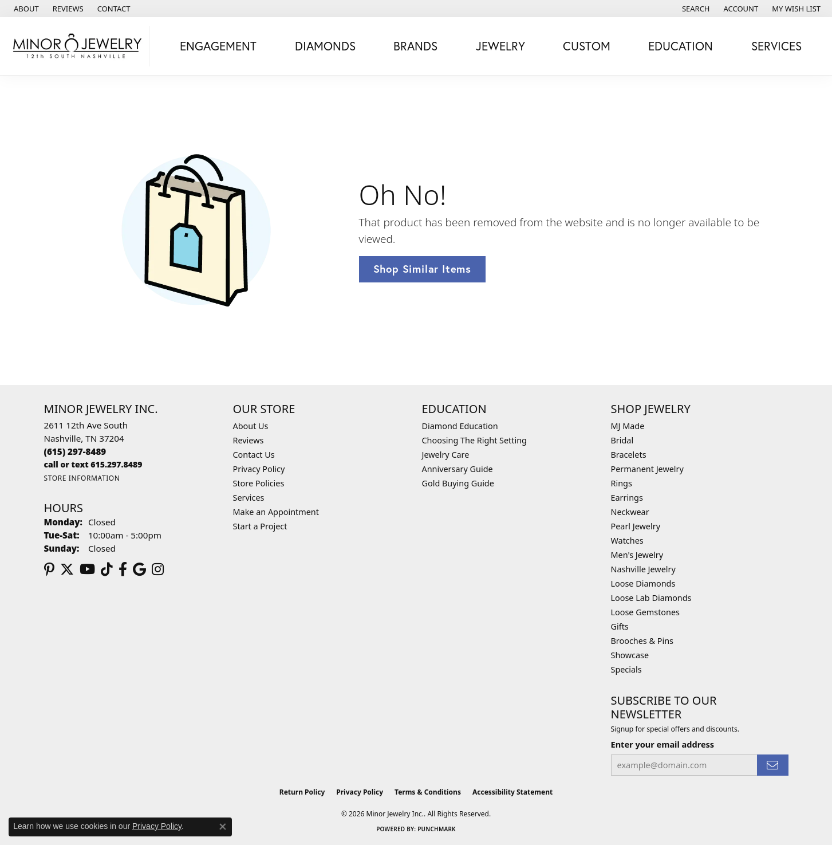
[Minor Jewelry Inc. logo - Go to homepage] (77, 46)
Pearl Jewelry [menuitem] (635, 526)
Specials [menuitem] (626, 669)
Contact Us (254, 454)
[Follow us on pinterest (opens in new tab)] (49, 569)
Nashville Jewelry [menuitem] (643, 569)
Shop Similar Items (422, 269)
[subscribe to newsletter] (772, 765)
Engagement (218, 46)
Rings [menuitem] (621, 483)
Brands (415, 46)
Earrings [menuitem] (627, 497)
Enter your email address (663, 744)
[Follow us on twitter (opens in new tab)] (67, 569)
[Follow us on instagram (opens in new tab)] (158, 569)
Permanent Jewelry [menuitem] (647, 468)
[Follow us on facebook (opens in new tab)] (123, 569)
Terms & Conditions (428, 792)
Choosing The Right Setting (474, 440)
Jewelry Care (446, 454)
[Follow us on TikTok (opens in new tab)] (107, 569)
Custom (586, 46)
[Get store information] (82, 478)
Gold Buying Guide (458, 483)
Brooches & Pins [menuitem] (642, 640)
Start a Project (260, 526)
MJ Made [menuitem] (628, 425)
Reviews (248, 440)
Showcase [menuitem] (630, 655)
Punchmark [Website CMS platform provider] (436, 829)
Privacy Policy (259, 468)
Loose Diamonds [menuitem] (643, 583)
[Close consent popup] (222, 826)
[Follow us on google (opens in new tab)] (139, 569)
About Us (251, 425)
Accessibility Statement (512, 792)
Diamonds (325, 46)
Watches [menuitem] (627, 540)
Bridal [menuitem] (622, 440)
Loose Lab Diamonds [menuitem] (651, 597)
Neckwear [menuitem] (630, 511)
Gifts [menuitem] (620, 626)
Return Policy (302, 792)
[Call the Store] (75, 451)
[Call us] (93, 464)
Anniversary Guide (457, 468)
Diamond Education (460, 425)
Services (776, 46)
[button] (695, 8)
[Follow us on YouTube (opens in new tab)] (87, 569)
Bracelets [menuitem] (628, 454)
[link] (25, 8)
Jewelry (500, 46)
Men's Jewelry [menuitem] (637, 554)
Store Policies (259, 483)
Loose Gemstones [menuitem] (645, 612)
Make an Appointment (276, 511)
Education (680, 46)
